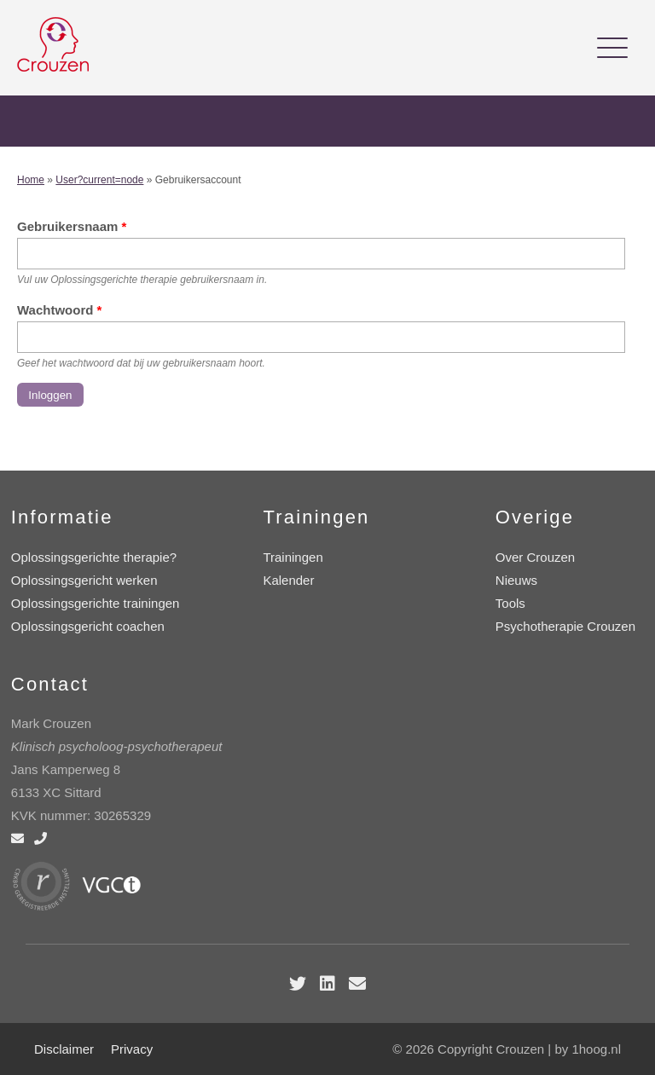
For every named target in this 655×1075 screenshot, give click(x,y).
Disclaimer (64, 1049)
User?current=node (99, 180)
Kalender (288, 580)
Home (30, 180)
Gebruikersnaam (71, 226)
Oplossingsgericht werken (84, 580)
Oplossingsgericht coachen (88, 626)
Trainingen (292, 557)
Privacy (132, 1049)
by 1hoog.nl (587, 1049)
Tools (510, 603)
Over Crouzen (535, 557)
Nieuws (516, 580)
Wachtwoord (59, 310)
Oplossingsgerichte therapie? (94, 557)
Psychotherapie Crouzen (565, 626)
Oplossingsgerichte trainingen (95, 603)
